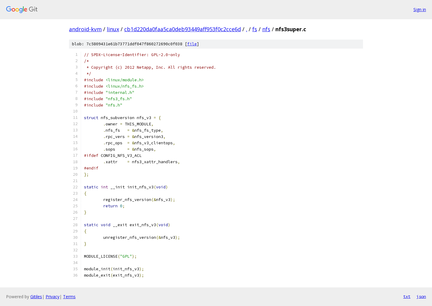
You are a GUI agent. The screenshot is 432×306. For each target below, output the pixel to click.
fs (254, 29)
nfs (266, 29)
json (421, 296)
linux (113, 29)
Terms (69, 296)
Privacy (52, 296)
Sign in (419, 9)
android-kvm (85, 29)
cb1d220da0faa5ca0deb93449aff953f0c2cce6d (182, 29)
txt (406, 296)
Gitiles (36, 296)
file (192, 43)
